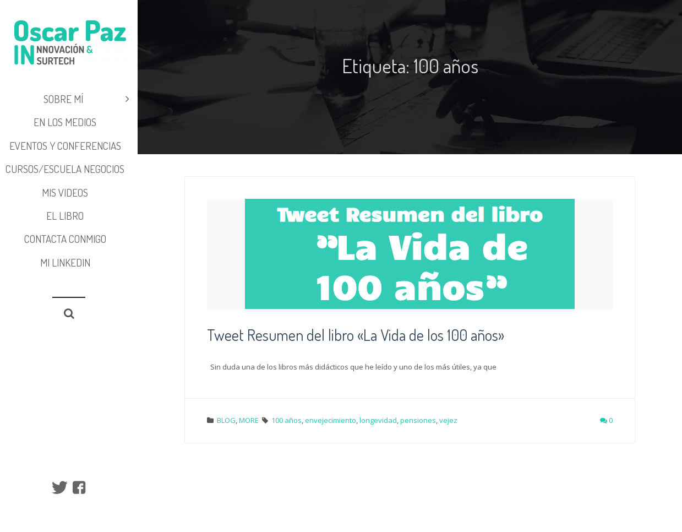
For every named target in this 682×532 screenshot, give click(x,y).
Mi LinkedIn (65, 262)
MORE (249, 420)
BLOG (226, 420)
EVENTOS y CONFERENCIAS (65, 146)
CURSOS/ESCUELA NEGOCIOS (65, 169)
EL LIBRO (65, 215)
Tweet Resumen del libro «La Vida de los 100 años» (355, 335)
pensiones (418, 420)
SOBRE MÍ (86, 99)
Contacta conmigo (65, 239)
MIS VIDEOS (65, 192)
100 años (286, 420)
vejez (448, 420)
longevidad (378, 420)
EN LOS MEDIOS (65, 122)
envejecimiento (330, 420)
